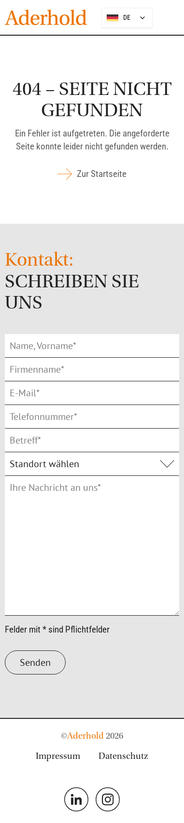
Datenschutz (123, 756)
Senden (35, 662)
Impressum (58, 756)
